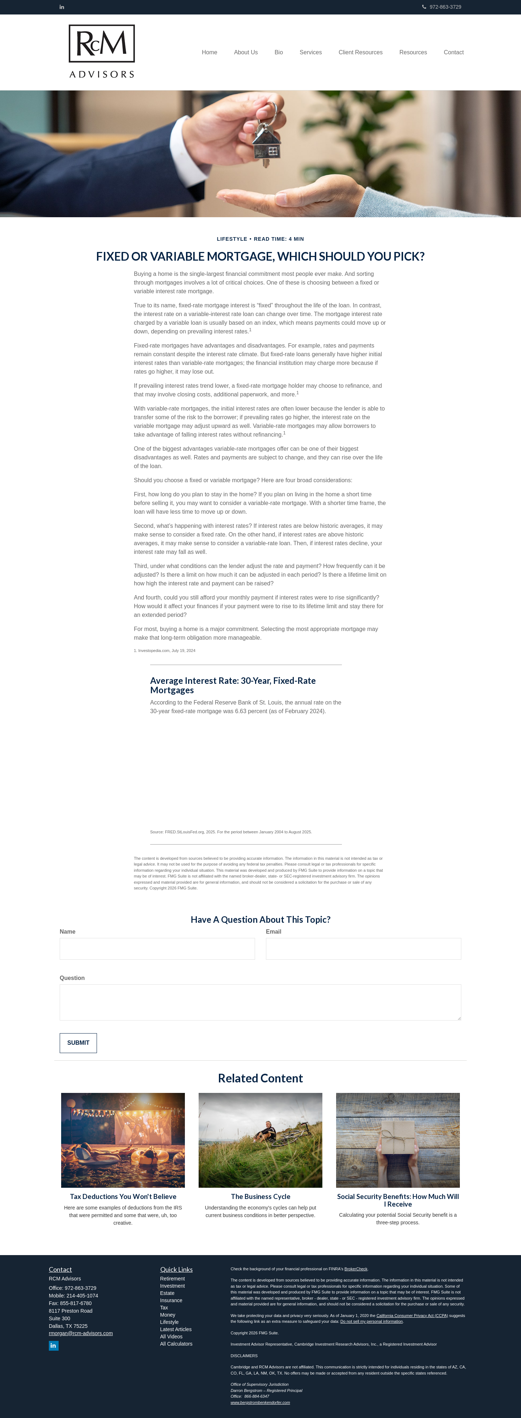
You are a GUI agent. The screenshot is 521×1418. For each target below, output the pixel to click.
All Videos (171, 1336)
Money (167, 1315)
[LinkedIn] (62, 6)
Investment (172, 1286)
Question (72, 978)
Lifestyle (169, 1322)
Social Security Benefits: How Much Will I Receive (398, 1200)
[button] (238, 52)
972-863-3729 (441, 7)
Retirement (172, 1279)
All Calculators (176, 1344)
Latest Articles (176, 1329)
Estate (167, 1293)
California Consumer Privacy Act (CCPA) (412, 1315)
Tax (164, 1307)
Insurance (171, 1300)
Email (273, 932)
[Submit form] (78, 1043)
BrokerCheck (356, 1269)
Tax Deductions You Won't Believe (123, 1196)
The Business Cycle (261, 1196)
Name (68, 932)
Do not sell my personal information (371, 1321)
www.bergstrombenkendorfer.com (260, 1402)
